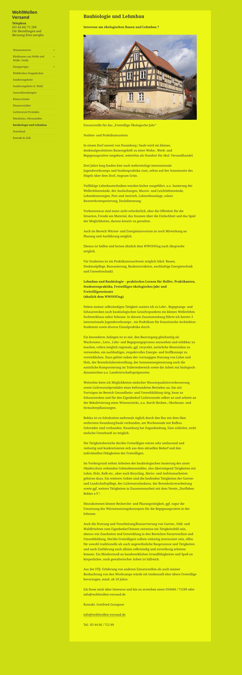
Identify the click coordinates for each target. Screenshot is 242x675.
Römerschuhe (21, 99)
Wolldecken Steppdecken (28, 73)
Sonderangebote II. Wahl (28, 86)
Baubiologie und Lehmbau (30, 125)
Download (19, 131)
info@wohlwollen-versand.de (105, 615)
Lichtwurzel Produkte (26, 112)
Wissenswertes (22, 50)
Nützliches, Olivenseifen (27, 118)
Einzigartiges (21, 66)
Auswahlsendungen (25, 92)
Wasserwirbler (22, 105)
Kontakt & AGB (22, 138)
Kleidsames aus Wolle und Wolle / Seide (28, 58)
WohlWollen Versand (24, 14)
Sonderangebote (23, 79)
